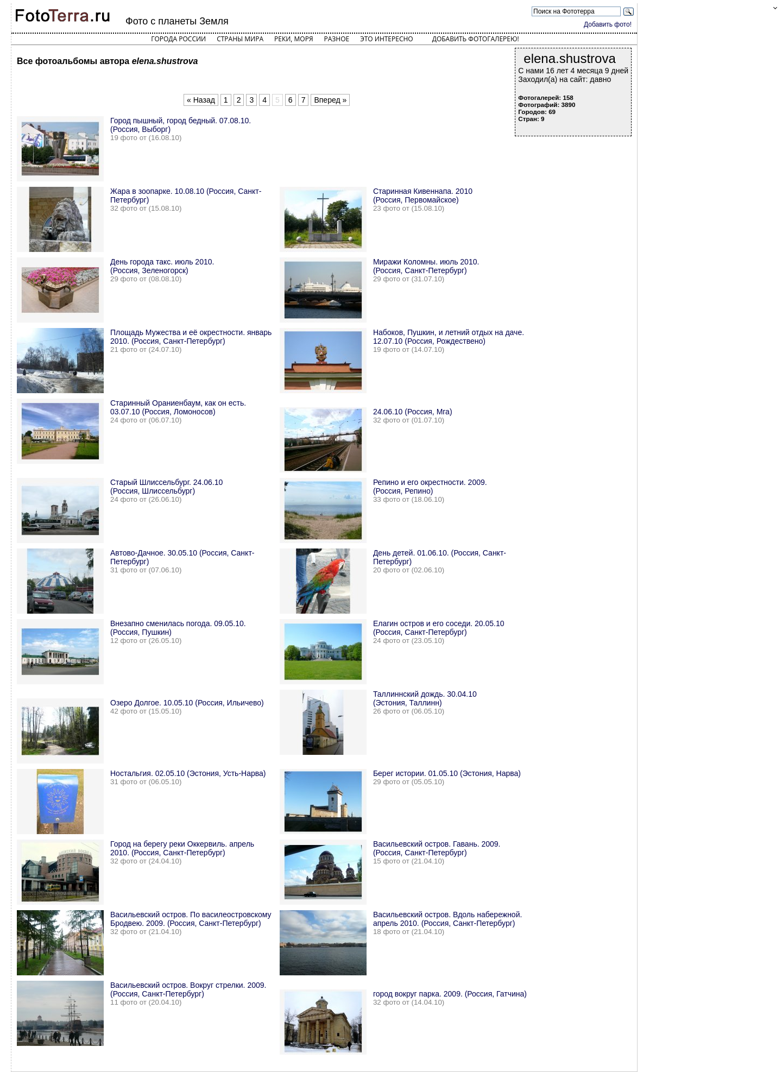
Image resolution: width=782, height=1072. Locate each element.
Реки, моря (293, 38)
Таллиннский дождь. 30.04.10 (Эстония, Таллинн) (425, 698)
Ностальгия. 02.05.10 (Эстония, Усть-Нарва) (188, 773)
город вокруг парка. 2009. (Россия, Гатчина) (450, 993)
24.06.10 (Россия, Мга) (412, 411)
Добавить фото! (608, 24)
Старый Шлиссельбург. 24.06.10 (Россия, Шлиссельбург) (166, 486)
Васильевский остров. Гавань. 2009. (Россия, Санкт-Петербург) (437, 848)
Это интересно (386, 38)
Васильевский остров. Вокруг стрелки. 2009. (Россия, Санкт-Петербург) (188, 989)
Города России (178, 38)
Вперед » (330, 100)
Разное (337, 38)
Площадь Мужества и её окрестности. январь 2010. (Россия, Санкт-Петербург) (191, 336)
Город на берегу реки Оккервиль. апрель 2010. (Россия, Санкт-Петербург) (182, 848)
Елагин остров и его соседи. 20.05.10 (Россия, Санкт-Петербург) (438, 627)
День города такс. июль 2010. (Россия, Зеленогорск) (162, 266)
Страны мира (240, 38)
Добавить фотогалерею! (475, 38)
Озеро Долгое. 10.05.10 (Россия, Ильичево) (187, 702)
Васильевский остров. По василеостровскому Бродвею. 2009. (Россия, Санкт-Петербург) (191, 919)
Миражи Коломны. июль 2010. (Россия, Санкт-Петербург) (426, 266)
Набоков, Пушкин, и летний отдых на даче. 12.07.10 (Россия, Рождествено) (448, 336)
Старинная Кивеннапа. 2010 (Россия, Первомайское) (422, 195)
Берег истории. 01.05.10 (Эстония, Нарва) (447, 773)
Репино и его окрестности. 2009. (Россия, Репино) (430, 486)
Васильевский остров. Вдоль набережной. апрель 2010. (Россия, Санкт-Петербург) (447, 919)
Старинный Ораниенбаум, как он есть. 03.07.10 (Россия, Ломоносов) (178, 407)
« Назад (201, 100)
